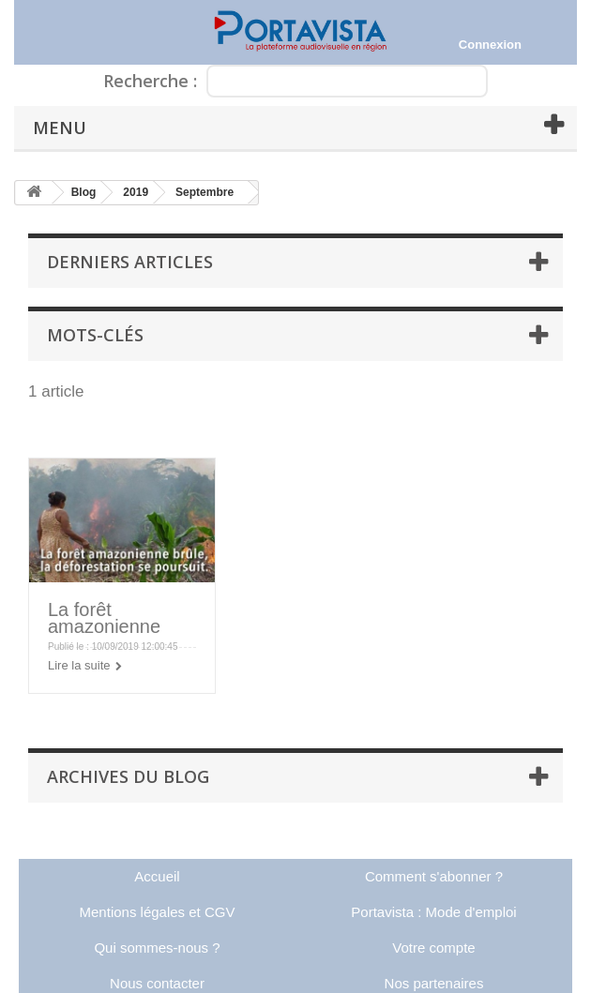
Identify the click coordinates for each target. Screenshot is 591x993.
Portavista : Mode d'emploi (433, 912)
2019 (135, 192)
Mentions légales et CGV (157, 912)
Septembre (204, 192)
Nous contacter (157, 983)
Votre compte (433, 947)
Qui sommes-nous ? (157, 947)
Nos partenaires (434, 983)
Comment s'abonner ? (434, 876)
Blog (84, 192)
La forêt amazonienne (104, 618)
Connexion (490, 45)
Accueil (156, 876)
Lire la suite (79, 665)
